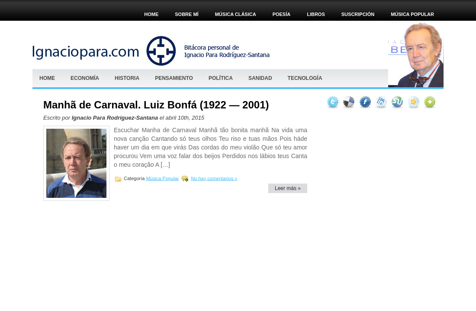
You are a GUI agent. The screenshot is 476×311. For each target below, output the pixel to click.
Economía (85, 78)
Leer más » (288, 188)
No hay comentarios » (214, 178)
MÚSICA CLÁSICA (235, 14)
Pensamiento (174, 78)
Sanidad (260, 78)
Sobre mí (186, 14)
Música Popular (162, 178)
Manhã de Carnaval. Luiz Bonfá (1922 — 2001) (156, 105)
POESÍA (282, 14)
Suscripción (357, 14)
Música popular (412, 14)
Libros (316, 14)
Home (151, 14)
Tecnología (305, 78)
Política (221, 78)
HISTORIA (127, 78)
